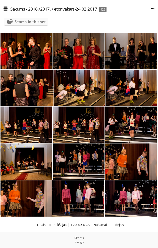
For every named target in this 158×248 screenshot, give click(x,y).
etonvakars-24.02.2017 (75, 9)
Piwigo (79, 242)
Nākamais (100, 224)
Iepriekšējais (58, 224)
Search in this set (30, 21)
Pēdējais (118, 224)
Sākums (17, 9)
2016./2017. (39, 9)
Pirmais (39, 224)
